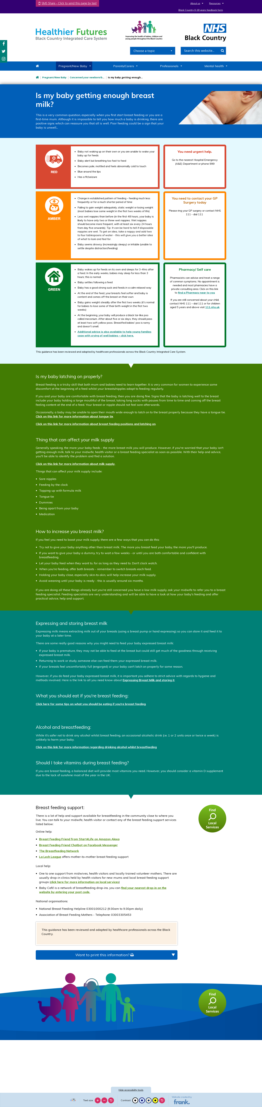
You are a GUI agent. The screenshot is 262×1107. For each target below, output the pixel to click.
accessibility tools (131, 1089)
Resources (215, 3)
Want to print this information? (104, 955)
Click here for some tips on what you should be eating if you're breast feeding (91, 704)
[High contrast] (155, 1100)
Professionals (169, 66)
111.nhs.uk (212, 307)
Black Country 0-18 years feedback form (200, 10)
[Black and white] (135, 1100)
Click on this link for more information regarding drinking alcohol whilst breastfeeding (96, 747)
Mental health (214, 66)
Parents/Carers (123, 66)
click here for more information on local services (84, 882)
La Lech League (50, 857)
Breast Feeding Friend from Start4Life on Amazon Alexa (79, 839)
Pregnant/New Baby (72, 66)
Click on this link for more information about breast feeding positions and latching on (96, 424)
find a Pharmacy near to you (196, 292)
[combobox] (153, 51)
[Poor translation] (12, 1057)
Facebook (4, 44)
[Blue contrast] (142, 1100)
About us (195, 3)
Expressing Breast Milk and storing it (148, 680)
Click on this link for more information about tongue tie (74, 416)
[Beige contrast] (149, 1100)
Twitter (4, 51)
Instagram (3, 59)
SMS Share (69, 3)
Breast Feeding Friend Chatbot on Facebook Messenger (78, 845)
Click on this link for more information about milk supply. (75, 464)
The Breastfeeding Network (59, 851)
